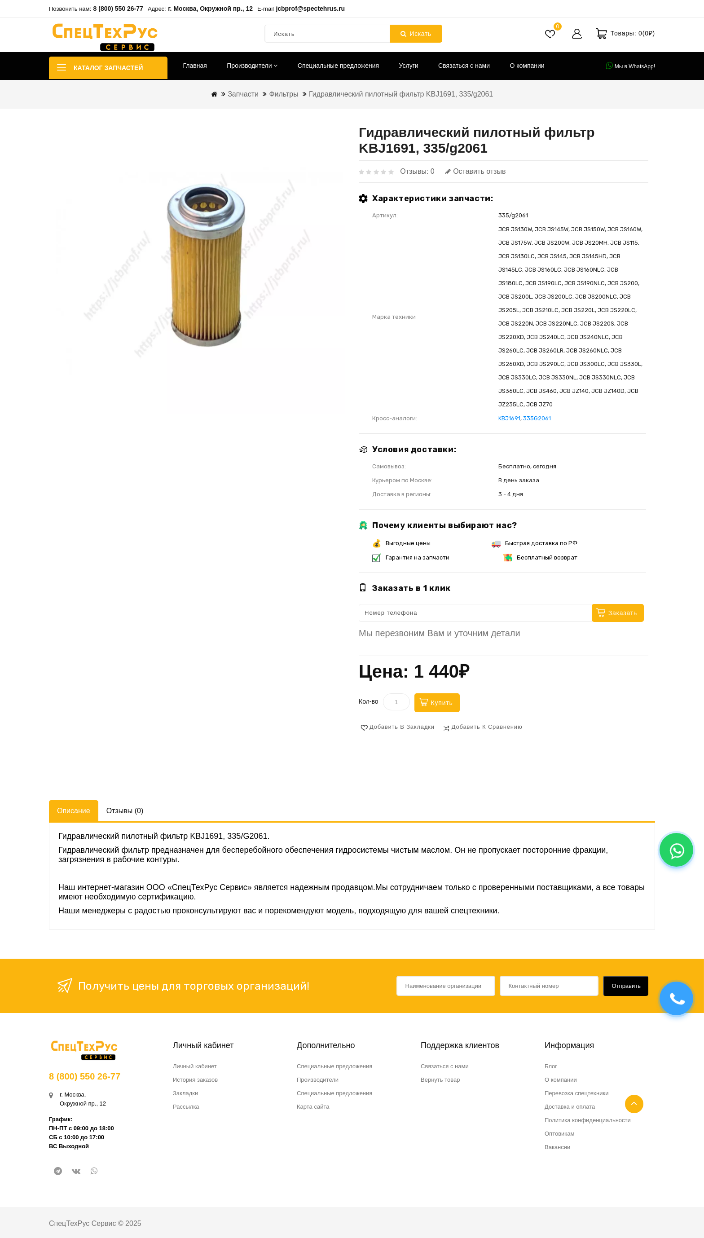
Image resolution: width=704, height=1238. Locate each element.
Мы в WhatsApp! (630, 66)
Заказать (622, 613)
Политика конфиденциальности (588, 1120)
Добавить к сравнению (487, 726)
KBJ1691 (509, 418)
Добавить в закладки (402, 726)
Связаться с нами (464, 65)
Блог (551, 1066)
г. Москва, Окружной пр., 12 (210, 8)
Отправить (626, 985)
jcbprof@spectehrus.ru (310, 8)
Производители (252, 65)
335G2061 (537, 418)
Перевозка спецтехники (577, 1093)
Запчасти (243, 94)
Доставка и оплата (570, 1106)
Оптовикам (560, 1133)
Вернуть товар (440, 1079)
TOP (634, 1104)
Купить (442, 702)
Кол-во (368, 701)
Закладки (185, 1093)
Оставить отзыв (475, 171)
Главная (195, 65)
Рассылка (186, 1106)
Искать (415, 33)
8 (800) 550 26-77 (118, 8)
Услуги (408, 65)
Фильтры (283, 94)
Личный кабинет (195, 1066)
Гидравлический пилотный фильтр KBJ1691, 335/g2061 (401, 94)
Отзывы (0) (125, 811)
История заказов (195, 1079)
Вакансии (557, 1147)
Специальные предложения (338, 65)
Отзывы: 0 (417, 171)
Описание (73, 811)
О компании (527, 65)
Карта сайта (313, 1106)
